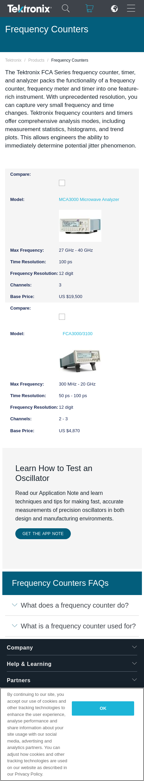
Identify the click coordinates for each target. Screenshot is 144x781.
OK (103, 708)
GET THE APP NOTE (43, 533)
